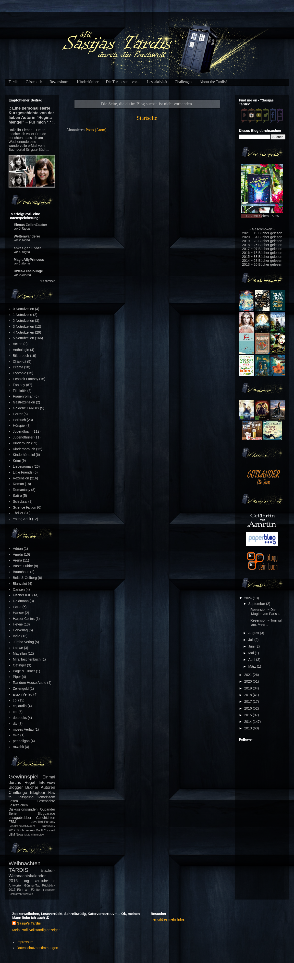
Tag (26, 881)
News (20, 834)
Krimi (17, 461)
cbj (15, 700)
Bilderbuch (21, 356)
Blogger (16, 787)
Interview (47, 782)
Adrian (18, 548)
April (252, 660)
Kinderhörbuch (24, 449)
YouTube (41, 881)
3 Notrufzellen (23, 326)
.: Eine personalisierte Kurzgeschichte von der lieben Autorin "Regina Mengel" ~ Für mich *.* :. (32, 115)
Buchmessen (26, 830)
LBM (12, 834)
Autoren (48, 787)
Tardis (13, 82)
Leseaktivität (157, 82)
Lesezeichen (18, 805)
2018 (248, 695)
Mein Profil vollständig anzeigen (36, 930)
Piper (17, 677)
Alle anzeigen (47, 280)
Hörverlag (20, 630)
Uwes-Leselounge (28, 271)
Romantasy (21, 490)
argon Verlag (22, 694)
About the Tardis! (213, 82)
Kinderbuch (21, 443)
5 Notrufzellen (23, 338)
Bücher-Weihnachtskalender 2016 (32, 875)
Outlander (47, 809)
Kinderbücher (87, 82)
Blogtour (38, 792)
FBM (12, 822)
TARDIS (18, 870)
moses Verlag (23, 729)
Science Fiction (24, 507)
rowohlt (18, 747)
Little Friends (23, 472)
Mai (251, 653)
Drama (18, 367)
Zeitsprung (25, 797)
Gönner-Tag (32, 885)
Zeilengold (21, 688)
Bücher (31, 787)
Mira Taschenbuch (27, 659)
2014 (248, 722)
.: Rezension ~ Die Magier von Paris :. (263, 612)
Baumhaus (21, 572)
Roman (18, 484)
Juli (251, 640)
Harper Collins (24, 619)
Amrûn (18, 554)
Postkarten (15, 893)
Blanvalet (20, 584)
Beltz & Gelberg (25, 578)
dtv (15, 723)
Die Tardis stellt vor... (123, 82)
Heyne (18, 624)
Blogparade (46, 813)
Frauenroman (23, 396)
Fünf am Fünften (29, 889)
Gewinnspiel (23, 777)
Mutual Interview (34, 834)
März (252, 666)
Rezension (21, 478)
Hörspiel (19, 425)
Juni (252, 646)
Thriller (18, 513)
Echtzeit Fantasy (25, 379)
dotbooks (20, 718)
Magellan (20, 653)
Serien (13, 813)
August (254, 633)
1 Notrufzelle (22, 315)
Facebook (49, 889)
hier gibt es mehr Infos (168, 919)
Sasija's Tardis (29, 923)
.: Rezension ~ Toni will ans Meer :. (264, 622)
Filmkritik (19, 391)
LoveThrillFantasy (43, 822)
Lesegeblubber (20, 818)
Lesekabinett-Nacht (22, 826)
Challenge (18, 792)
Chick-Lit (19, 361)
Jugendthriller (23, 437)
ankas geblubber (27, 248)
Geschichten (45, 818)
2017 (248, 701)
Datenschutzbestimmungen (37, 948)
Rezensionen (59, 82)
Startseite (147, 118)
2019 (248, 688)
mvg (16, 735)
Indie (16, 636)
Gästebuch (34, 82)
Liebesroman (23, 466)
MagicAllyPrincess (29, 260)
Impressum (25, 942)
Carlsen (19, 589)
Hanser (18, 613)
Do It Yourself (45, 830)
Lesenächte (46, 801)
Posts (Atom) (96, 130)
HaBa (17, 607)
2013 (248, 728)
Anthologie (21, 350)
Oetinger (19, 665)
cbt (15, 712)
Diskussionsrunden (23, 809)
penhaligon (21, 741)
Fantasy (19, 385)
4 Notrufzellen (23, 332)
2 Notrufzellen (23, 321)
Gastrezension (24, 402)
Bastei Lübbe (23, 566)
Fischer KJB (22, 595)
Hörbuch (19, 420)
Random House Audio (29, 683)
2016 (248, 708)
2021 (248, 675)
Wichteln (28, 893)
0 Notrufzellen (23, 309)
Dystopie (19, 373)
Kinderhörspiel (24, 455)
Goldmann (21, 601)
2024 (248, 598)
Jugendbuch (22, 431)
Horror (18, 414)
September (257, 604)
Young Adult (22, 519)
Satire (17, 496)
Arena (17, 560)
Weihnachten (24, 863)
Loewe (18, 648)
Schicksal (20, 501)
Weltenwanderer (27, 236)
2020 (248, 681)
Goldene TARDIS (26, 408)
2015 (248, 715)
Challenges (183, 82)
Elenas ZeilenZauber (30, 225)
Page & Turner (24, 671)
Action (18, 344)
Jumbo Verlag (23, 642)
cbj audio (20, 706)
